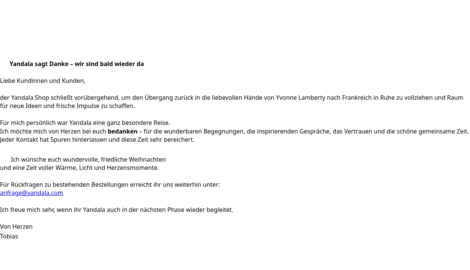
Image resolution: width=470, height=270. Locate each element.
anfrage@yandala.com (31, 193)
